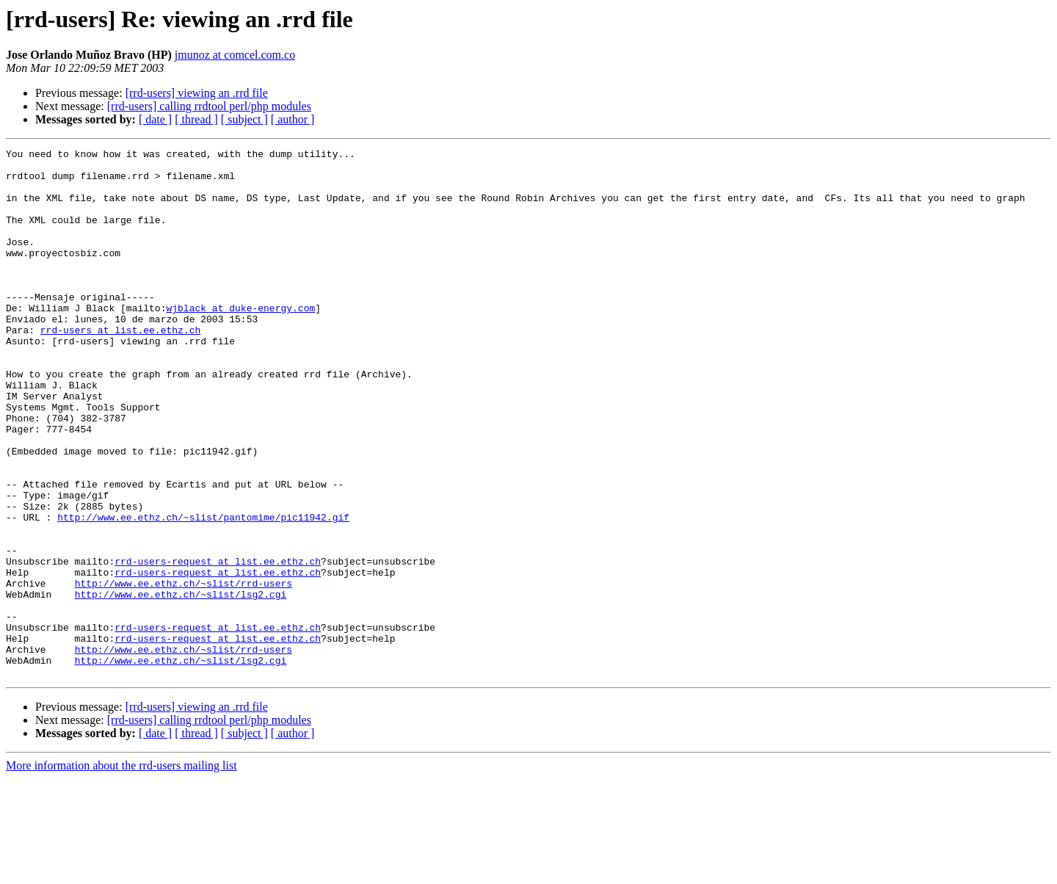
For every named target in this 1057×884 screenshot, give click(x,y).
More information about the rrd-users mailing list (121, 871)
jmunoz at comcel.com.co (235, 54)
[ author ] (293, 119)
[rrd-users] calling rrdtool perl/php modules (209, 106)
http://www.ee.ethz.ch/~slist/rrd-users (183, 671)
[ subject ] (244, 119)
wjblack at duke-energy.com (240, 340)
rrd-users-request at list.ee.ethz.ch (218, 644)
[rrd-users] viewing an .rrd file (197, 93)
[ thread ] (196, 119)
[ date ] (155, 119)
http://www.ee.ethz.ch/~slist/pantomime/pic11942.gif (203, 591)
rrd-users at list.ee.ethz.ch (120, 367)
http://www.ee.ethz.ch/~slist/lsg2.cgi (181, 684)
